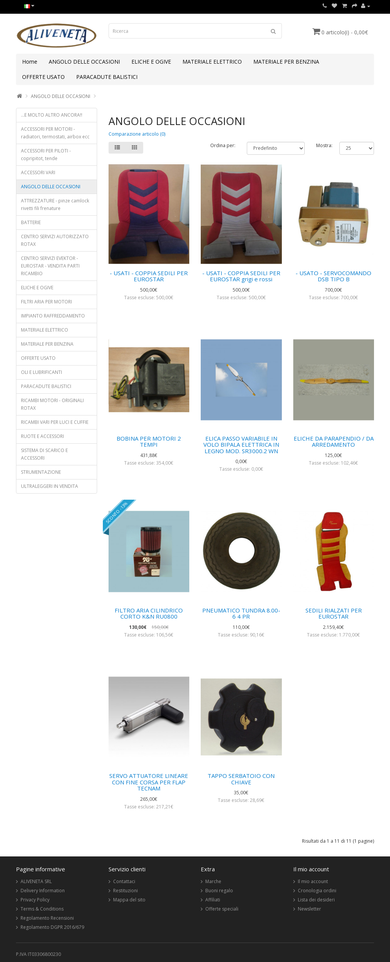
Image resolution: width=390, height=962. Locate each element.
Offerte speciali (221, 909)
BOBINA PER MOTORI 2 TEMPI (149, 442)
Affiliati (212, 899)
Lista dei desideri (316, 899)
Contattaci (124, 881)
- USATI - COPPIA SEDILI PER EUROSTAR (149, 276)
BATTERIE (31, 222)
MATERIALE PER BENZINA (286, 61)
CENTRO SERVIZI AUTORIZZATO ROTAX (55, 240)
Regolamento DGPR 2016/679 (52, 927)
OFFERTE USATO (43, 76)
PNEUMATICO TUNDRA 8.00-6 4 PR (241, 613)
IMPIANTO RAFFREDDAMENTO (53, 316)
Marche (213, 881)
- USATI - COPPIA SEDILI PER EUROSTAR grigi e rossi (241, 276)
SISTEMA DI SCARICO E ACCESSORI (44, 454)
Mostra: (322, 145)
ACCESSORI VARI (38, 172)
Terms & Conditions (42, 909)
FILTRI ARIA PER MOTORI (46, 301)
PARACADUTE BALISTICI (106, 76)
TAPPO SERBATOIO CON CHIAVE (241, 779)
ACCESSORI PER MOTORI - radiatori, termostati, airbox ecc (55, 133)
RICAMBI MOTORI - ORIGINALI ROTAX (52, 404)
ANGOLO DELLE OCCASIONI (84, 61)
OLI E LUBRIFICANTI (41, 372)
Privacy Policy (35, 899)
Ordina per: (222, 145)
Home (29, 61)
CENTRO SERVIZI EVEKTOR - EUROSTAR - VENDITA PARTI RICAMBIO (50, 266)
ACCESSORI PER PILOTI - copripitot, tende (46, 155)
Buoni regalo (219, 890)
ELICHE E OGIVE (151, 61)
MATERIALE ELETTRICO (212, 61)
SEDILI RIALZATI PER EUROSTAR (333, 613)
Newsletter (309, 909)
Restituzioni (125, 890)
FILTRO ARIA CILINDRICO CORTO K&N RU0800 (149, 613)
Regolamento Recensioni (47, 918)
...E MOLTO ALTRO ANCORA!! (51, 115)
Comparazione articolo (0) (137, 134)
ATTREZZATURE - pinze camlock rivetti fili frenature (55, 204)
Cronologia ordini (317, 890)
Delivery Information (43, 890)
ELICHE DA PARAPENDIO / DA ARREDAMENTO (334, 442)
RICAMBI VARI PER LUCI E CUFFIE (54, 422)
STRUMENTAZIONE (41, 472)
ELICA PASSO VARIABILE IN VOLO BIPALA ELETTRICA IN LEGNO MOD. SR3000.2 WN (241, 445)
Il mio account (313, 881)
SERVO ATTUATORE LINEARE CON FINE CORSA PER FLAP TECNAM (148, 782)
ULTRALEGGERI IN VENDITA (49, 486)
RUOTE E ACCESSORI (42, 436)
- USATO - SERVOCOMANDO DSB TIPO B (333, 276)
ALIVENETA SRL (36, 881)
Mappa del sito (129, 899)
